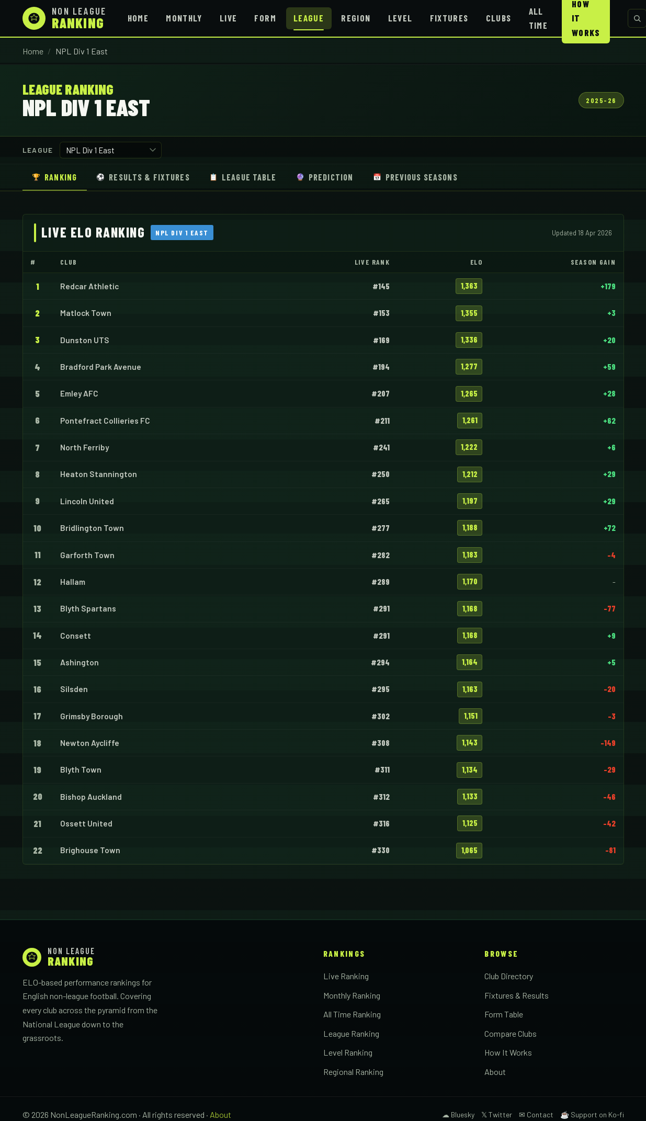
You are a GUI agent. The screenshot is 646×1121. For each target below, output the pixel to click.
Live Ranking (346, 976)
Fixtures (449, 18)
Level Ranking (347, 1052)
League (308, 18)
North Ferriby (84, 447)
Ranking (54, 177)
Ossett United (86, 823)
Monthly (184, 18)
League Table (243, 177)
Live (228, 18)
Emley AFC (79, 393)
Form (265, 18)
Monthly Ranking (351, 995)
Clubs (499, 18)
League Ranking (351, 1033)
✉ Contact (536, 1114)
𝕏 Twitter (496, 1114)
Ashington (79, 662)
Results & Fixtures (142, 177)
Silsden (74, 689)
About (495, 1072)
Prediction (324, 177)
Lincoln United (87, 501)
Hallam (72, 581)
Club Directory (508, 976)
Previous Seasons (415, 177)
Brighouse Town (90, 850)
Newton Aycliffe (89, 743)
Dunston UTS (84, 340)
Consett (75, 635)
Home (138, 18)
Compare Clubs (510, 1033)
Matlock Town (85, 313)
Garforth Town (87, 555)
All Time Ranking (352, 1014)
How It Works (508, 1052)
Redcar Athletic (89, 286)
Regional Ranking (353, 1072)
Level (400, 18)
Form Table (503, 1014)
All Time (538, 18)
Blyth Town (80, 769)
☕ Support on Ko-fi (592, 1114)
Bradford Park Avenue (100, 366)
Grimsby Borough (91, 716)
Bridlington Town (92, 528)
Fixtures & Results (516, 995)
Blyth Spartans (88, 608)
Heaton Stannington (98, 474)
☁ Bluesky (458, 1114)
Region (355, 18)
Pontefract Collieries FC (105, 420)
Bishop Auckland (91, 796)
